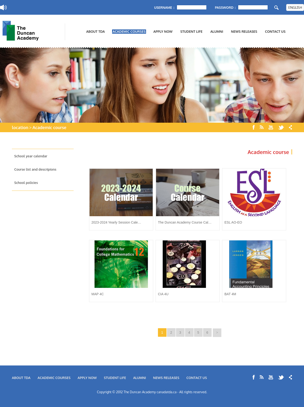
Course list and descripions (35, 169)
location (20, 127)
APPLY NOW (163, 31)
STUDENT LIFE (191, 31)
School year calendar (30, 156)
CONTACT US (275, 31)
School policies (26, 183)
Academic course (49, 127)
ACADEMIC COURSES (129, 31)
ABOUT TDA (95, 31)
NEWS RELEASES (244, 31)
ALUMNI (216, 31)
